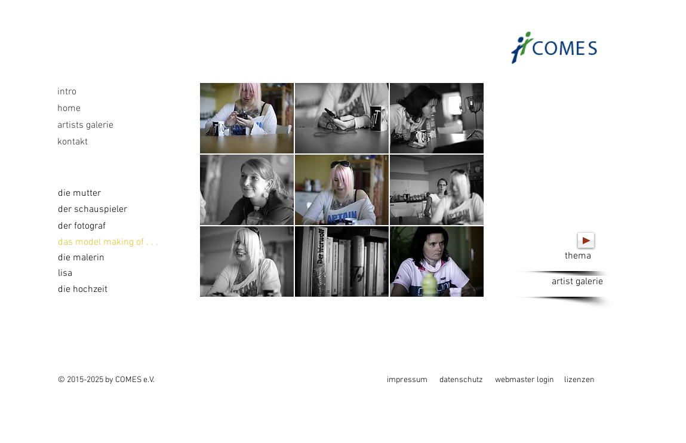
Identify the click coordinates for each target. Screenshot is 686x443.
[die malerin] (86, 258)
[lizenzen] (584, 380)
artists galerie (85, 125)
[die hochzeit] (108, 289)
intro (66, 92)
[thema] (578, 260)
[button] (247, 118)
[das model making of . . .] (108, 242)
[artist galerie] (577, 286)
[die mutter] (79, 193)
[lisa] (75, 273)
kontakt (72, 142)
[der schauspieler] (92, 209)
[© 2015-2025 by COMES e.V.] (108, 380)
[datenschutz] (462, 380)
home (69, 109)
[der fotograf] (82, 226)
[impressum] (407, 380)
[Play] (586, 240)
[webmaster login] (527, 380)
